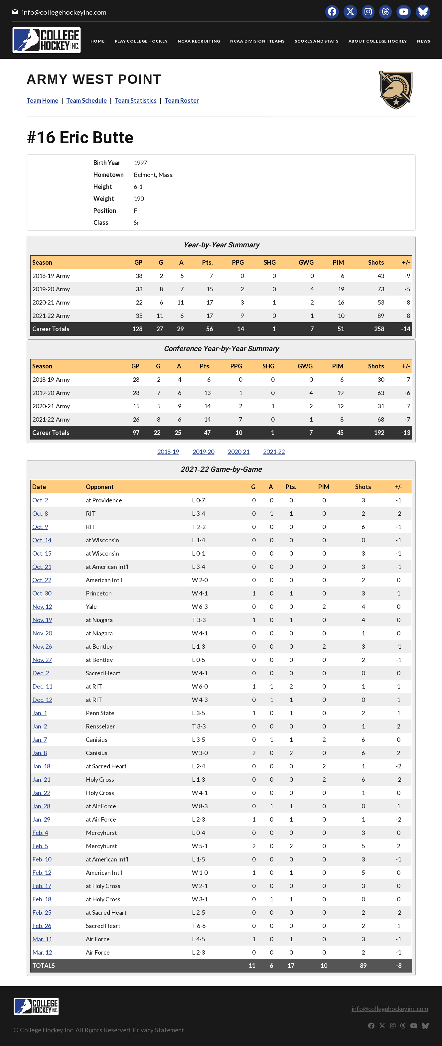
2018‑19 (168, 451)
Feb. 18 (41, 899)
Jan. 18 (41, 766)
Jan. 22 (41, 792)
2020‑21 (239, 451)
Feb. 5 (40, 846)
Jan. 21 (41, 779)
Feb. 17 (41, 885)
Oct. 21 (41, 566)
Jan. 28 (41, 806)
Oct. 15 (41, 553)
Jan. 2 (39, 726)
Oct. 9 (40, 526)
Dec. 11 (42, 686)
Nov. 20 (42, 633)
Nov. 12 (42, 606)
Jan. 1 (39, 713)
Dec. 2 (40, 673)
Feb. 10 (41, 859)
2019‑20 (204, 451)
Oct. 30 (41, 593)
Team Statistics (136, 100)
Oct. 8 (40, 513)
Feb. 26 (41, 925)
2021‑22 (274, 451)
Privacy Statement (158, 1030)
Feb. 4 (40, 832)
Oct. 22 (41, 580)
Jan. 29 (41, 819)
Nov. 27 (42, 659)
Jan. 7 (39, 739)
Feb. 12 (41, 872)
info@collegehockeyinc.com (64, 12)
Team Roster (182, 100)
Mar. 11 (42, 939)
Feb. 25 (41, 912)
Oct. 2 (40, 500)
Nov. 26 (42, 646)
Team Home (42, 100)
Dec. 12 (42, 699)
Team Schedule (86, 100)
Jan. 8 (39, 752)
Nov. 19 (42, 619)
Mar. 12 (42, 952)
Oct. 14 (41, 540)
